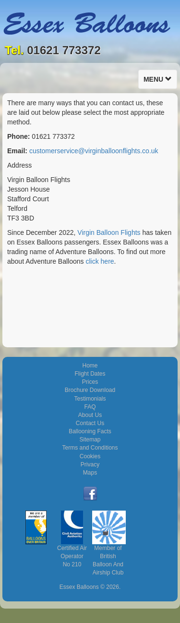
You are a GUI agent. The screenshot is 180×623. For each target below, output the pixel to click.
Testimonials (90, 398)
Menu (160, 81)
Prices (90, 382)
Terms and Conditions (90, 447)
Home (89, 365)
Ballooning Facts (90, 431)
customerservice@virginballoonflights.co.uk (93, 151)
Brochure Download (90, 390)
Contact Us (90, 423)
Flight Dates (89, 373)
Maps (90, 472)
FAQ (90, 406)
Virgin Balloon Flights (108, 232)
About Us (90, 415)
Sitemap (89, 439)
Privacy (90, 464)
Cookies (90, 456)
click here (99, 261)
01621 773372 (64, 50)
